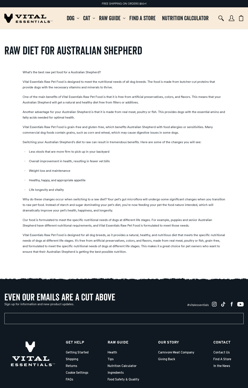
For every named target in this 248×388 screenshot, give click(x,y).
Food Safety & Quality (123, 379)
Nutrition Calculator (122, 366)
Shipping (72, 359)
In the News (221, 366)
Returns (71, 366)
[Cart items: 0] (241, 18)
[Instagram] (214, 304)
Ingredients (116, 372)
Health (112, 352)
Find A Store (222, 359)
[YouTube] (240, 304)
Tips (111, 359)
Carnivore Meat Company (176, 352)
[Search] (221, 18)
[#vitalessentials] (198, 305)
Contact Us (221, 352)
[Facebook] (232, 304)
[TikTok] (223, 304)
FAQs (69, 379)
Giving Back (166, 359)
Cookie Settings (77, 372)
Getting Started (77, 352)
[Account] (231, 18)
